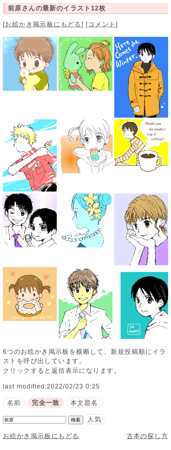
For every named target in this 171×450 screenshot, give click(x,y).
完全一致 (46, 402)
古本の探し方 (147, 436)
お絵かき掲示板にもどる (43, 24)
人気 (94, 419)
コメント (102, 24)
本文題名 (84, 402)
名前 (14, 402)
